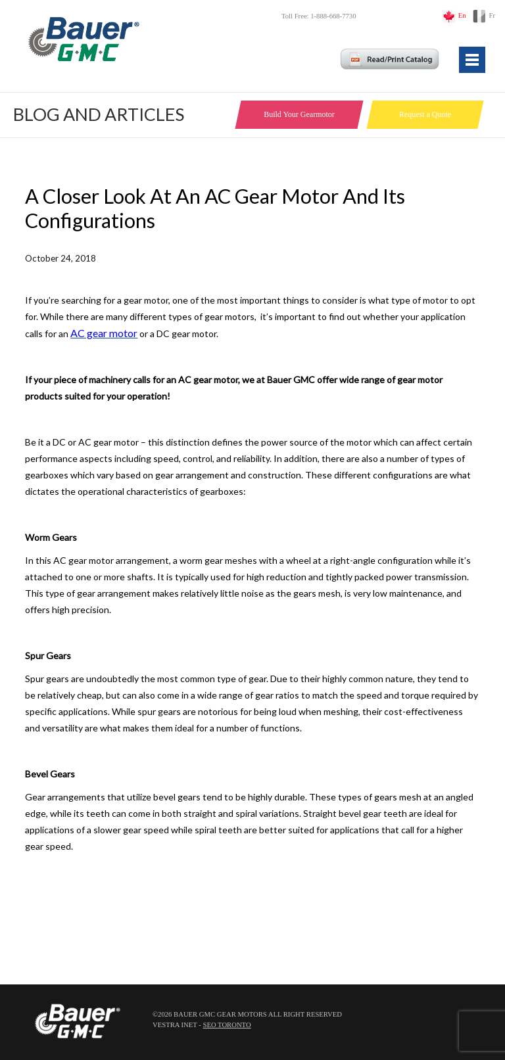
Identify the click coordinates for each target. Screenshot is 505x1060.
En (462, 15)
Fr (492, 15)
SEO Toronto (227, 1024)
